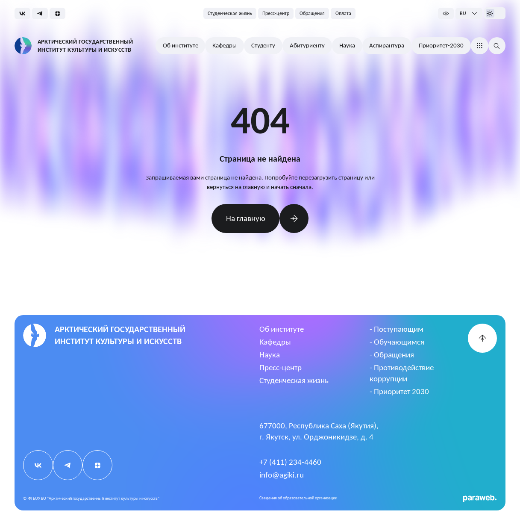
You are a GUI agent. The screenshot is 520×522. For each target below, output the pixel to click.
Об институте (281, 329)
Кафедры (275, 342)
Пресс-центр (280, 367)
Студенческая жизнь (294, 380)
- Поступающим (396, 329)
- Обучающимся (397, 342)
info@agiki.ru (281, 475)
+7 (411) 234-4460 (290, 462)
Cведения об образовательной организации (298, 498)
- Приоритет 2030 (399, 391)
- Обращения (392, 355)
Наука (269, 355)
